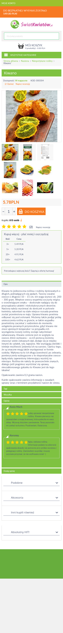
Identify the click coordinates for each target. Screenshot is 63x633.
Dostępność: (9, 80)
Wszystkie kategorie (20, 55)
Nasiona (25, 61)
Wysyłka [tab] (8, 394)
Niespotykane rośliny (42, 61)
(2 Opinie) (9, 84)
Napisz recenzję (23, 84)
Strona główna (11, 61)
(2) (31, 227)
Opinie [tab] (7, 400)
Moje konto (8, 3)
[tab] (31, 436)
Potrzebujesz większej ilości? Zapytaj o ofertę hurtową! (29, 271)
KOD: (33, 80)
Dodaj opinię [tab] (9, 471)
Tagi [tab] (5, 388)
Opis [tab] (6, 284)
